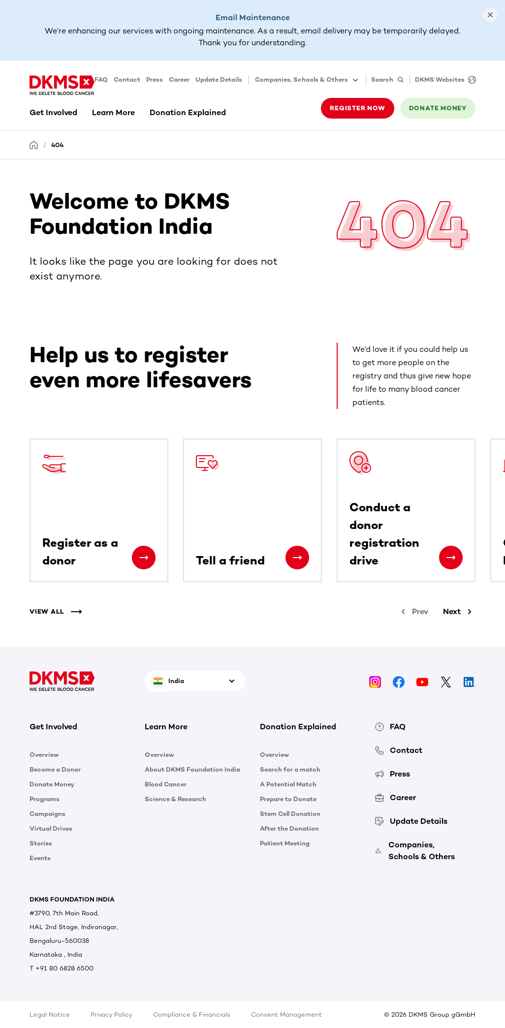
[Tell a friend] (297, 557)
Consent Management (286, 1014)
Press (154, 79)
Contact (127, 79)
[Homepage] (34, 144)
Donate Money (52, 784)
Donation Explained (188, 112)
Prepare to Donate (288, 799)
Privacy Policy (111, 1014)
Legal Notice (50, 1014)
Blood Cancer (166, 784)
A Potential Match (288, 784)
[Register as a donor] (144, 557)
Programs (45, 799)
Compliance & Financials (191, 1014)
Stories (41, 843)
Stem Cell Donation (290, 813)
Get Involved (53, 112)
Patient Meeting (285, 843)
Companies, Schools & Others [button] (307, 80)
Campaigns (47, 813)
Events (40, 858)
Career (179, 79)
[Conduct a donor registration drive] (451, 557)
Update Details (218, 79)
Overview (44, 754)
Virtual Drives (51, 828)
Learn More (113, 112)
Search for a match (290, 769)
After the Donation (289, 828)
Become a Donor (55, 769)
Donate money (438, 108)
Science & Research (175, 799)
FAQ (101, 79)
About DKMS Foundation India (192, 769)
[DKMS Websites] (443, 80)
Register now (357, 108)
